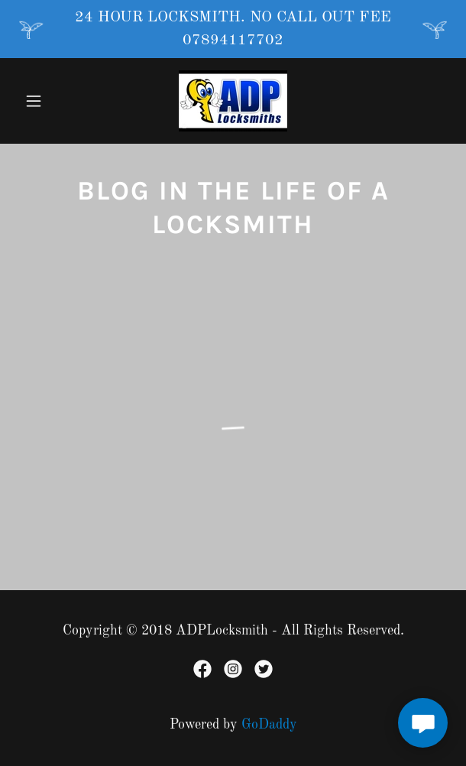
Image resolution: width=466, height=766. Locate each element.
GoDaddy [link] (269, 725)
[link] (233, 100)
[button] (50, 101)
